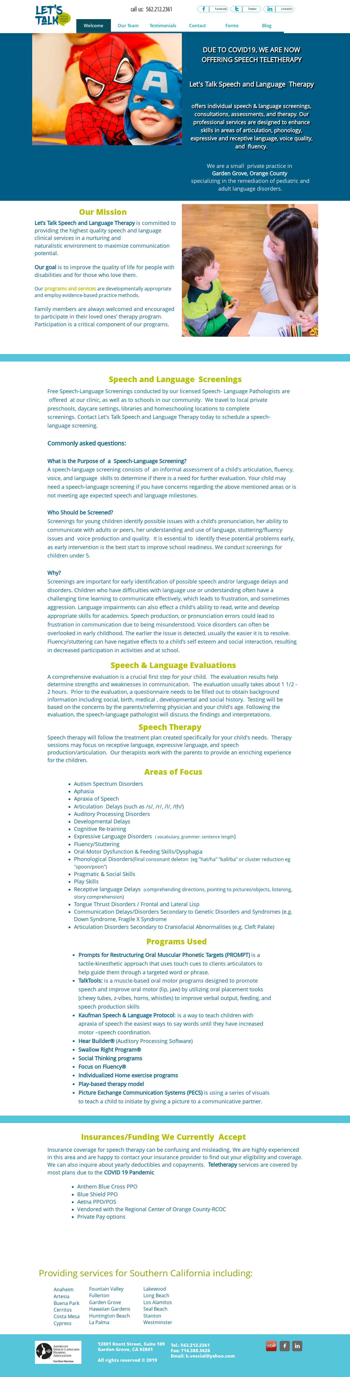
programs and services (70, 288)
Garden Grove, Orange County (249, 173)
